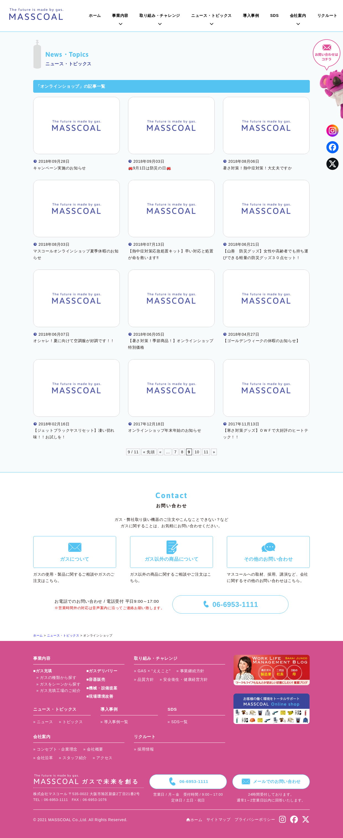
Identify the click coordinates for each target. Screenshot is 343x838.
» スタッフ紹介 (73, 758)
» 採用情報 (144, 749)
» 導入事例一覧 (114, 722)
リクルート (327, 15)
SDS (274, 15)
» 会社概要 (93, 749)
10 (197, 452)
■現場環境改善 (99, 696)
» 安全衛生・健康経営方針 (184, 679)
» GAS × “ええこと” (152, 671)
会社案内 (298, 15)
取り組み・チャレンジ (159, 15)
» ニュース (43, 722)
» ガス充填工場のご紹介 (58, 690)
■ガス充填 (42, 671)
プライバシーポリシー (255, 819)
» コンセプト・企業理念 (55, 749)
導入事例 (251, 15)
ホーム (95, 15)
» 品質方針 (144, 679)
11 (206, 452)
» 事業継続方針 (190, 671)
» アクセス (103, 758)
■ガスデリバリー (101, 671)
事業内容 (120, 15)
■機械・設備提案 (101, 688)
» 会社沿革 (43, 758)
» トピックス (71, 722)
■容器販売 (95, 679)
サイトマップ (218, 819)
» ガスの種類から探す (56, 677)
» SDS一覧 (178, 722)
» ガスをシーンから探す (58, 684)
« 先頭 (149, 452)
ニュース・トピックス (211, 15)
